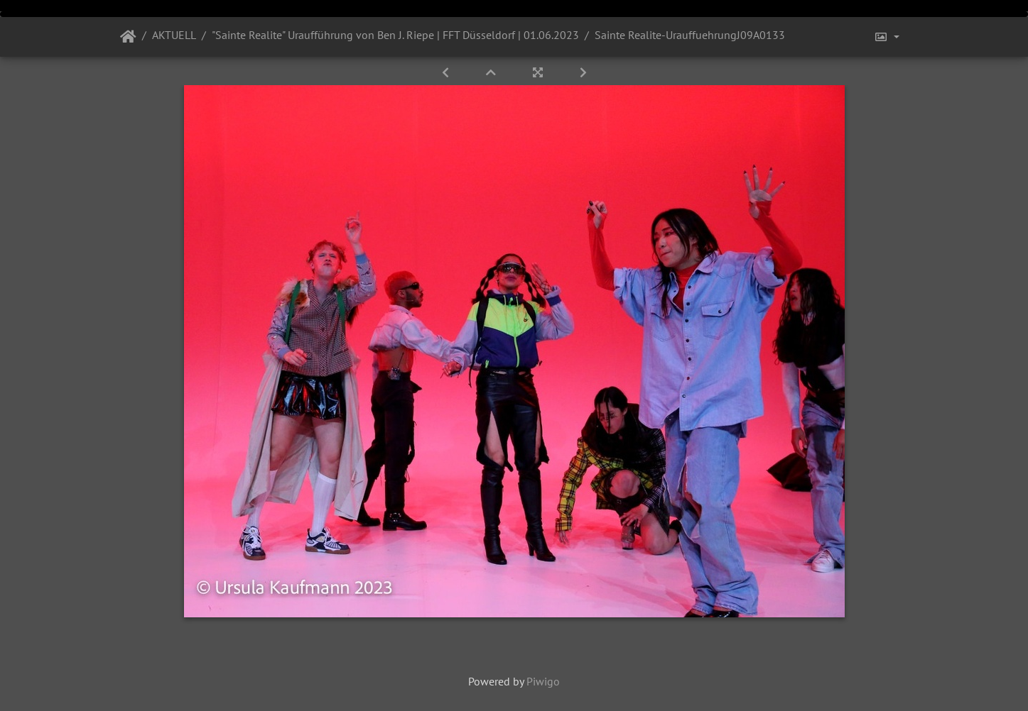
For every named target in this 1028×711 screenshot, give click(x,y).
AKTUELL (174, 35)
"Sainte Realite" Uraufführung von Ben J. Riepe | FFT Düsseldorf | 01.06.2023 (395, 35)
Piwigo (543, 681)
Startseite (128, 37)
